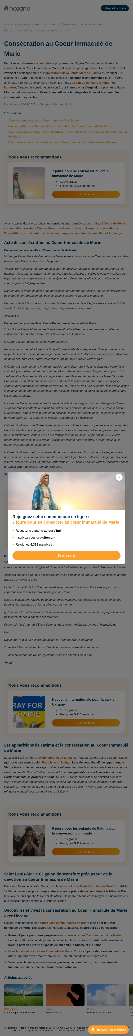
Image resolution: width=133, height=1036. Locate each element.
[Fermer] (119, 477)
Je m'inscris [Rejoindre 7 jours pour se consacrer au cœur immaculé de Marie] (66, 555)
